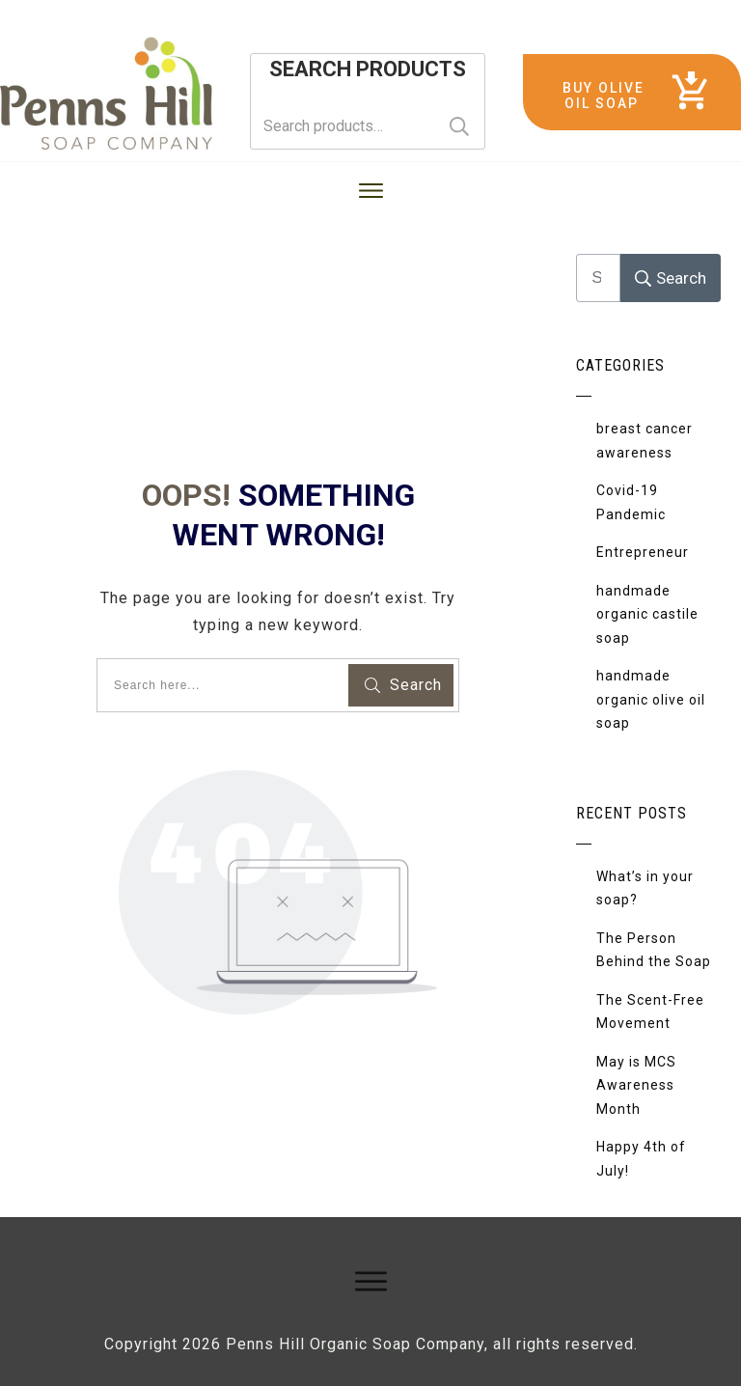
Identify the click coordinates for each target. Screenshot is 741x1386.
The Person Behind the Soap (653, 950)
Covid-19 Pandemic (631, 502)
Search (459, 126)
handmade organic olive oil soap (650, 699)
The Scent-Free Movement (650, 1012)
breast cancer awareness (644, 440)
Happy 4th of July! (641, 1158)
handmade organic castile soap (647, 614)
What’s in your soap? (645, 888)
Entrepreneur (642, 552)
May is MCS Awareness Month (636, 1085)
